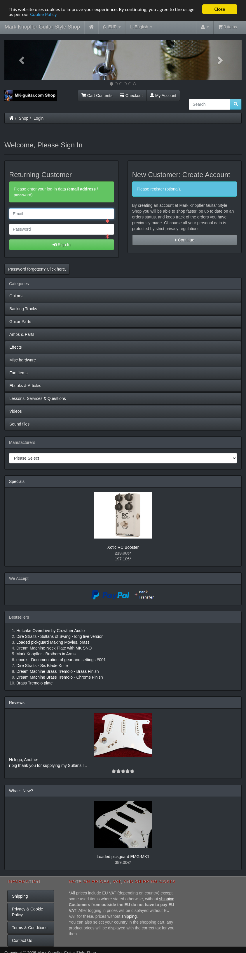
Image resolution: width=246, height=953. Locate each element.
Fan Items (18, 372)
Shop (24, 118)
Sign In (61, 244)
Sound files (19, 424)
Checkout (131, 95)
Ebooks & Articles (25, 385)
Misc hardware (22, 360)
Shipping (20, 896)
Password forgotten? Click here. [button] (37, 269)
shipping (166, 898)
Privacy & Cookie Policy (27, 911)
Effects (15, 347)
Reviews (17, 702)
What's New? (21, 790)
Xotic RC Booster (123, 547)
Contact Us (22, 940)
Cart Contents (96, 95)
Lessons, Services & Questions (37, 398)
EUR (112, 26)
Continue (184, 240)
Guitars (15, 296)
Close (219, 9)
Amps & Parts (21, 334)
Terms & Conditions (29, 927)
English (141, 26)
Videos (15, 411)
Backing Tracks (23, 308)
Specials (17, 481)
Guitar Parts (20, 321)
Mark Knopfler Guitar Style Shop (42, 27)
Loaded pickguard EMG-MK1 (123, 856)
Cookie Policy (43, 14)
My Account (163, 95)
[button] (22, 60)
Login (38, 118)
